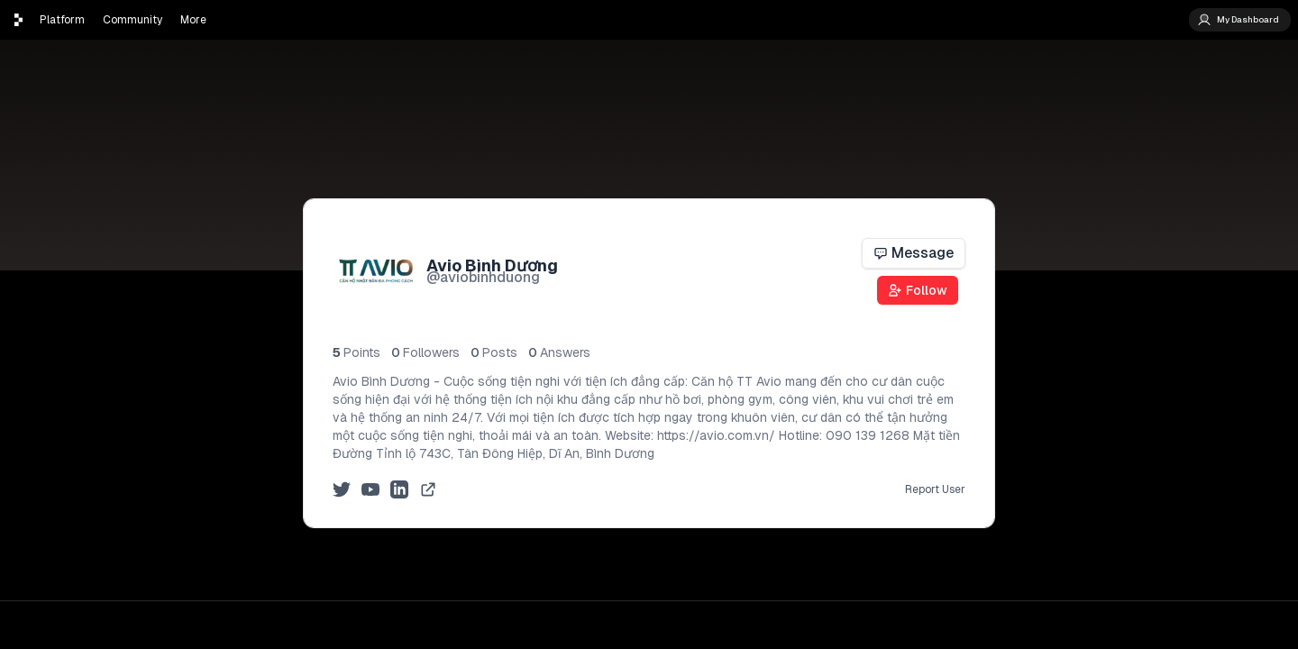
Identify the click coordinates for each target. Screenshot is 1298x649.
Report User (935, 489)
